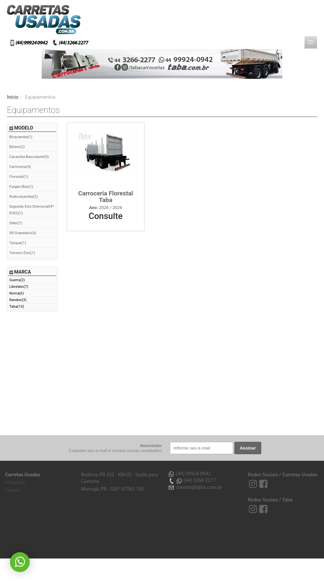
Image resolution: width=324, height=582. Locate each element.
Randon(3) (17, 300)
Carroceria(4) (20, 167)
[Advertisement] (91, 371)
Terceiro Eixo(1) (22, 253)
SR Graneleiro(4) (22, 233)
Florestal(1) (18, 177)
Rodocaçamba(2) (23, 196)
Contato (12, 490)
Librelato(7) (18, 287)
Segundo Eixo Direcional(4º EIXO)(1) (31, 209)
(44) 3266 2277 (192, 481)
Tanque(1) (17, 243)
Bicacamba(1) (20, 137)
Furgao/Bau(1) (21, 187)
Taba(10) (16, 306)
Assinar (248, 448)
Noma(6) (16, 293)
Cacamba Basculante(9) (29, 157)
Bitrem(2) (17, 147)
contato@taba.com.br (195, 487)
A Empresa (15, 482)
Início (13, 97)
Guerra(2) (17, 280)
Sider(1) (15, 223)
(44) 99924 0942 (189, 474)
